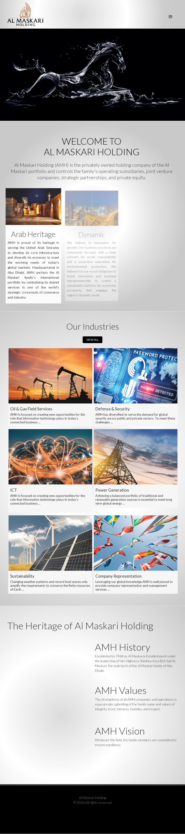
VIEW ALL (92, 339)
